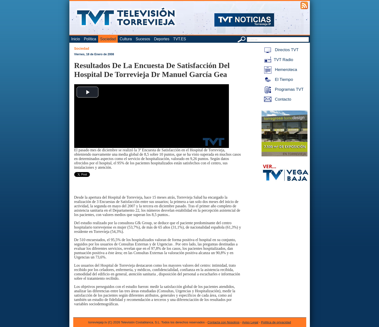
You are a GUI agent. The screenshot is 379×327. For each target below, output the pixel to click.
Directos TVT (280, 50)
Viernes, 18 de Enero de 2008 (94, 54)
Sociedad (108, 39)
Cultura (126, 39)
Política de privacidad (276, 322)
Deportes (161, 39)
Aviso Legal (250, 322)
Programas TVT (283, 89)
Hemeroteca (279, 69)
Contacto (276, 99)
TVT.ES (179, 39)
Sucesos (143, 39)
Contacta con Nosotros (223, 322)
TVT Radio (277, 59)
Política (90, 39)
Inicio (75, 39)
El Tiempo (277, 79)
